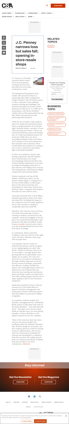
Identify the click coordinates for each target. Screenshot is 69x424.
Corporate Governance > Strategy (56, 124)
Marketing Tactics (54, 129)
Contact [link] (28, 406)
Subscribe (58, 5)
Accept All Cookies (40, 421)
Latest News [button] (6, 13)
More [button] (30, 16)
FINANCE (51, 46)
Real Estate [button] (20, 16)
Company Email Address (56, 93)
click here (26, 344)
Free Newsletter (57, 99)
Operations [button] (32, 13)
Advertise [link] (25, 402)
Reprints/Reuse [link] (58, 402)
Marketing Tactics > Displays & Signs (55, 133)
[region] (34, 418)
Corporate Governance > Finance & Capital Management (56, 119)
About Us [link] (8, 402)
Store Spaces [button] (7, 16)
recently (21, 224)
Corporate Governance (56, 113)
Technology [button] (20, 13)
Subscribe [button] (20, 382)
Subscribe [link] (16, 402)
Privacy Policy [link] (34, 402)
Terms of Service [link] (46, 402)
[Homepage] (7, 5)
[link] (4, 38)
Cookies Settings (38, 406)
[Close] (66, 416)
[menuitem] (8, 13)
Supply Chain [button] (46, 13)
